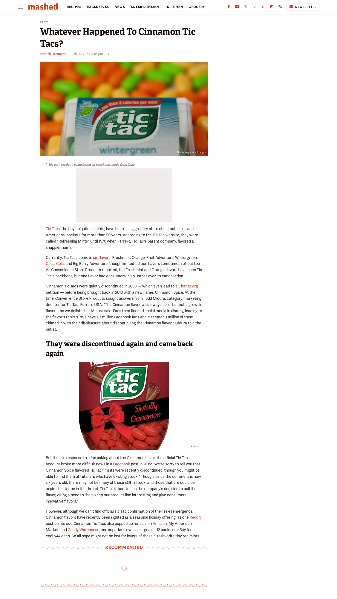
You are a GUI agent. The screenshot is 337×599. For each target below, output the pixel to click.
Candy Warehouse (83, 529)
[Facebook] (228, 7)
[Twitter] (245, 7)
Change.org (188, 286)
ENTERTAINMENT (146, 7)
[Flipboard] (271, 7)
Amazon (195, 446)
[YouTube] (237, 7)
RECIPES (74, 7)
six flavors (101, 257)
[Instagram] (254, 7)
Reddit (195, 517)
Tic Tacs (53, 228)
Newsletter (303, 7)
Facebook (121, 463)
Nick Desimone (55, 54)
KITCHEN (175, 7)
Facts (44, 22)
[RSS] (280, 7)
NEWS (120, 7)
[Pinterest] (263, 7)
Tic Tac (159, 234)
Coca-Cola (55, 263)
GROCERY (197, 7)
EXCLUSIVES (98, 7)
